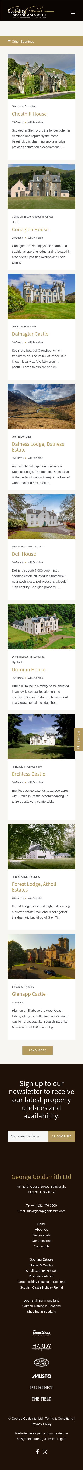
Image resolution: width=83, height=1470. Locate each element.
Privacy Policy (41, 1424)
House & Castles (41, 1265)
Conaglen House (30, 229)
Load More (37, 1050)
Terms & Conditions (59, 1418)
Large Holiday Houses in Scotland (42, 1281)
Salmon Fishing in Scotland (41, 1306)
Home (41, 1224)
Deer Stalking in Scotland (41, 1300)
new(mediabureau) (30, 1439)
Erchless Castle (28, 773)
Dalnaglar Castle (30, 333)
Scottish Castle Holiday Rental (41, 1287)
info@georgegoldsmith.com (46, 1211)
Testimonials (41, 1235)
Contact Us (41, 1246)
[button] (73, 12)
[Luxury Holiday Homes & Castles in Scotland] (31, 12)
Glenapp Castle (29, 993)
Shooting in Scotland (41, 1311)
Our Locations (41, 1241)
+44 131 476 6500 (44, 1205)
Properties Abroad (41, 1276)
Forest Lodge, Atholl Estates (34, 886)
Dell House (24, 553)
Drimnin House (28, 669)
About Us (41, 1229)
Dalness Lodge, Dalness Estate (38, 446)
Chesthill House (29, 113)
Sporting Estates (41, 1259)
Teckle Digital (56, 1439)
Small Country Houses (41, 1270)
